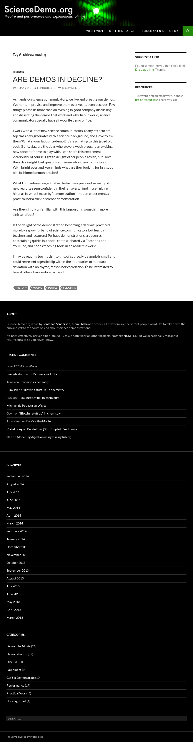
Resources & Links (152, 30)
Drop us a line (144, 69)
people (52, 287)
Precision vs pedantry (34, 382)
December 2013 (17, 547)
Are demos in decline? (57, 79)
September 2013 (18, 570)
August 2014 (15, 484)
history (22, 287)
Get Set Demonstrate (122, 30)
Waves (33, 366)
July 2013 (13, 586)
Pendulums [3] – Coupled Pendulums (52, 429)
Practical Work (17, 693)
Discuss (18, 72)
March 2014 (15, 523)
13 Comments (71, 87)
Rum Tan (12, 390)
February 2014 (17, 531)
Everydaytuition (17, 374)
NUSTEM (130, 336)
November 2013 (17, 555)
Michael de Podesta (20, 405)
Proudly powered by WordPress (25, 736)
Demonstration (17, 654)
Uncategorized (16, 701)
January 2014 (16, 539)
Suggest (174, 30)
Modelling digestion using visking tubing (44, 437)
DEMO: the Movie (93, 30)
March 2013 (15, 617)
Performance (15, 685)
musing (37, 287)
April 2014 (14, 515)
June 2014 (13, 500)
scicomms (69, 287)
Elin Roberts (46, 87)
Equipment (14, 670)
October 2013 (16, 562)
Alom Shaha (80, 324)
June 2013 (13, 594)
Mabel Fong (14, 429)
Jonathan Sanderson (56, 324)
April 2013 (14, 610)
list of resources (146, 99)
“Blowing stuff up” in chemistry (43, 390)
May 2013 (13, 602)
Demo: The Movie (18, 646)
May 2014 (13, 507)
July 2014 (13, 492)
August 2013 (15, 578)
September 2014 (18, 476)
